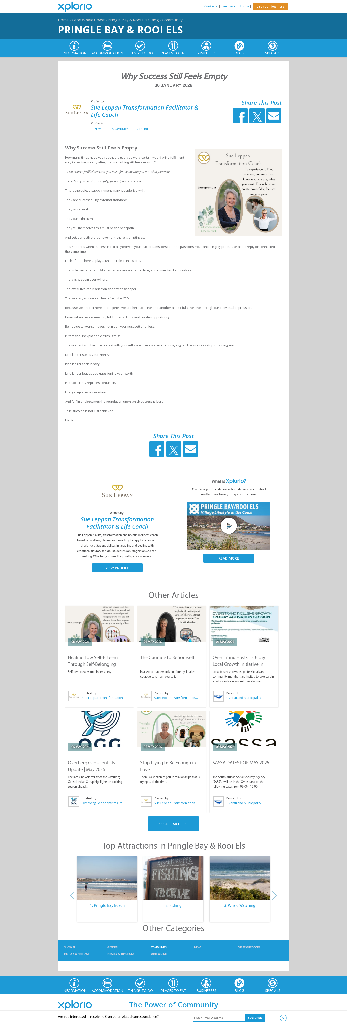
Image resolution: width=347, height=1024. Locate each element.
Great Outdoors (249, 947)
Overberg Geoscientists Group (104, 803)
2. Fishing (173, 905)
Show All (70, 947)
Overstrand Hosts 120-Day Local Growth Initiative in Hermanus (239, 664)
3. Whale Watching (239, 905)
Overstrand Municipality (243, 697)
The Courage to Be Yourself (167, 657)
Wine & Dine (159, 954)
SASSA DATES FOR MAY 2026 (241, 762)
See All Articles (173, 823)
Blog (154, 20)
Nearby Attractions (120, 954)
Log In (244, 6)
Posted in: (97, 123)
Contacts (210, 6)
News (98, 129)
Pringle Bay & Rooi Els (127, 20)
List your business (270, 7)
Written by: (117, 513)
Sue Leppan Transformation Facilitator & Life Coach (145, 110)
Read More (229, 558)
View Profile (117, 567)
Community (172, 20)
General (143, 129)
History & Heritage (76, 954)
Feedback (228, 6)
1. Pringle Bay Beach (107, 905)
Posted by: (98, 101)
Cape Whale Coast (88, 20)
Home (63, 20)
